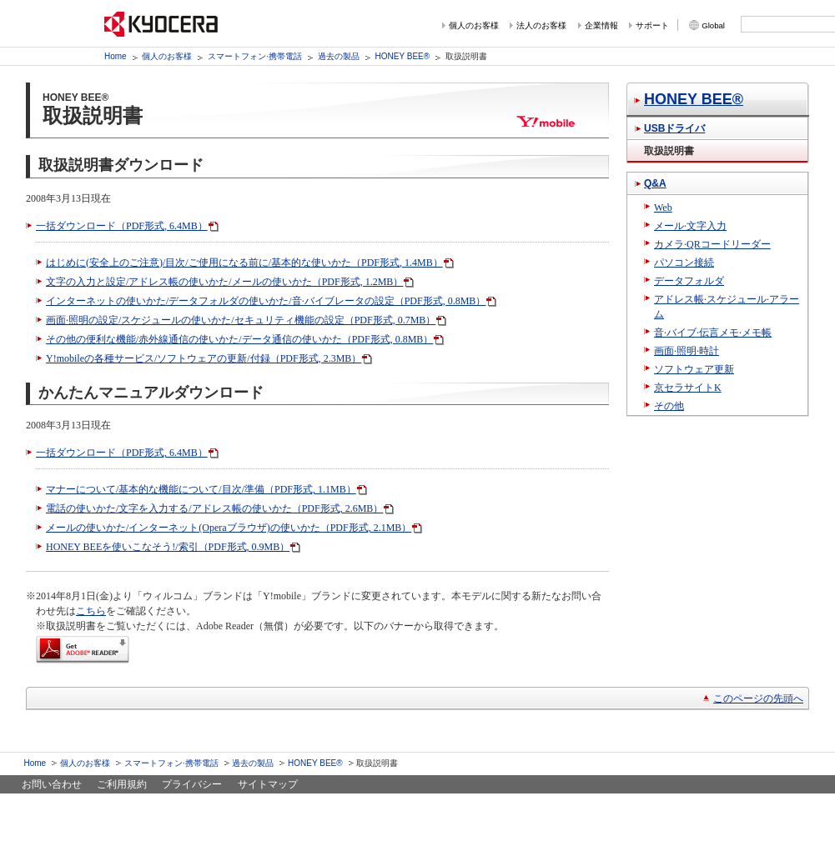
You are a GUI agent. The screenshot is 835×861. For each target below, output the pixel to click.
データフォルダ (689, 281)
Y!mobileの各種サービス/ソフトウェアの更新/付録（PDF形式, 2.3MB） (203, 358)
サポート (652, 25)
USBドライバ (674, 128)
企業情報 (601, 25)
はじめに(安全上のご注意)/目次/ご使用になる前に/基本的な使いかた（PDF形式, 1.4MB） (244, 262)
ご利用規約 (122, 784)
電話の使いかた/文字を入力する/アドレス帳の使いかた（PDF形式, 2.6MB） (214, 508)
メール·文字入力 (690, 226)
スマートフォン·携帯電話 (255, 56)
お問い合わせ (52, 784)
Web (663, 207)
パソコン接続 (684, 262)
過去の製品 (339, 56)
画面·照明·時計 (686, 351)
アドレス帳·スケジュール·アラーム (726, 306)
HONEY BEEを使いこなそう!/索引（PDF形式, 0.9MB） (167, 547)
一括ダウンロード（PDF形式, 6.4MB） (122, 226)
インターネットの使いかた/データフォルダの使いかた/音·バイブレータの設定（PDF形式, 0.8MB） (265, 301)
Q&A (655, 183)
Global (713, 25)
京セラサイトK (688, 387)
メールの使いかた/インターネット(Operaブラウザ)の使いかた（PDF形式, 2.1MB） (228, 527)
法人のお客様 (541, 25)
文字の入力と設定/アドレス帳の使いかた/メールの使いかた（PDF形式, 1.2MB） (224, 282)
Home (115, 56)
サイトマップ (268, 784)
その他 (669, 406)
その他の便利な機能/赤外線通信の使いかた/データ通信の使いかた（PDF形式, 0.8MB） (239, 339)
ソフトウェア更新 (694, 369)
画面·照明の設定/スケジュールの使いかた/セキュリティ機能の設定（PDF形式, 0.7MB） (240, 320)
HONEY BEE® (402, 56)
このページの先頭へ (758, 698)
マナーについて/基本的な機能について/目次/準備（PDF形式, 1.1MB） (201, 489)
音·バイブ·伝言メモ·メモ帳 (713, 332)
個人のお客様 (474, 25)
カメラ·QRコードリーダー (712, 244)
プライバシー (192, 784)
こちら (91, 611)
